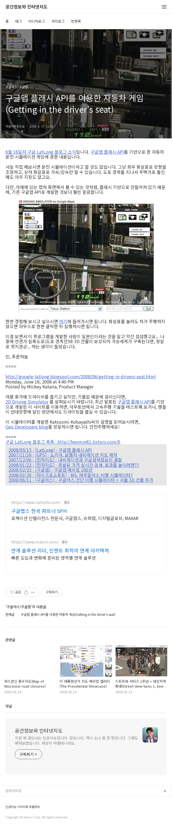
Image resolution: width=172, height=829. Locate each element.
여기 (63, 321)
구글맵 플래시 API (107, 151)
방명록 (76, 21)
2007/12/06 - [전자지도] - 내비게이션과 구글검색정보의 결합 (65, 459)
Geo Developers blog (26, 426)
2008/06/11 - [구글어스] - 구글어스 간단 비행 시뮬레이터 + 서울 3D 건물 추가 (80, 479)
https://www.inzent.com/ (35, 542)
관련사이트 (13, 790)
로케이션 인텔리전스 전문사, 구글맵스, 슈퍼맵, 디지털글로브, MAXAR (74, 518)
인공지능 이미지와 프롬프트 (22, 807)
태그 (18, 21)
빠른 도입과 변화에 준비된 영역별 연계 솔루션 (53, 557)
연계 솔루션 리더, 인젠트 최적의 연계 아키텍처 (60, 550)
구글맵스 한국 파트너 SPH (39, 510)
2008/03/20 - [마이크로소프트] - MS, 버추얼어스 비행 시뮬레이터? (70, 475)
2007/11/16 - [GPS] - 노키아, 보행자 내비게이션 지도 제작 (62, 454)
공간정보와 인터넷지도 (26, 7)
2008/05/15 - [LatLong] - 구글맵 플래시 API (50, 449)
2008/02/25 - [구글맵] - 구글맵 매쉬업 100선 (50, 469)
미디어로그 (36, 21)
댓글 (8, 706)
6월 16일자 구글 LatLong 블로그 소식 (40, 151)
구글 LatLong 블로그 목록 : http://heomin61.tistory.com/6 (62, 441)
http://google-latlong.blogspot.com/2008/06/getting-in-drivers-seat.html (80, 376)
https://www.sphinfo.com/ (36, 502)
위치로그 (58, 21)
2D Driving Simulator (26, 401)
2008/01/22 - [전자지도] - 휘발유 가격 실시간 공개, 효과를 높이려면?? (73, 464)
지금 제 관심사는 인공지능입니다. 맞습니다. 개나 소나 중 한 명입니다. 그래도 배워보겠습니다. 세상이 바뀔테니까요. (76, 740)
